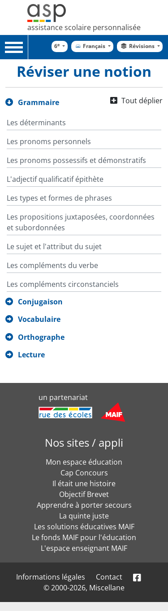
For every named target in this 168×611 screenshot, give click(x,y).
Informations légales (50, 577)
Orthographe (41, 337)
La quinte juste (84, 516)
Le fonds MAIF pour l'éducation (84, 537)
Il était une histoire (84, 483)
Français (90, 46)
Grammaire (38, 102)
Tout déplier (142, 100)
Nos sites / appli (84, 442)
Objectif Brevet (84, 494)
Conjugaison (40, 302)
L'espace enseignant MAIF (84, 548)
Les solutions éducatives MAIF (84, 527)
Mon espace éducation (84, 462)
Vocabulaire (39, 319)
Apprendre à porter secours (84, 505)
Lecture (31, 355)
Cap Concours (84, 473)
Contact (109, 577)
